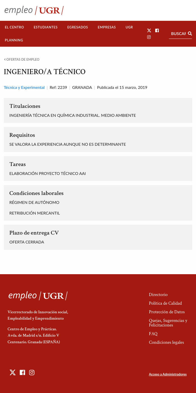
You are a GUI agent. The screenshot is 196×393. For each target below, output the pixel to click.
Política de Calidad (165, 303)
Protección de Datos (167, 312)
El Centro (14, 27)
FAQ (153, 334)
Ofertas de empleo (22, 59)
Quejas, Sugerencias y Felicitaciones (168, 323)
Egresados (77, 27)
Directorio (158, 295)
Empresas (107, 27)
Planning (14, 40)
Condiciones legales (166, 342)
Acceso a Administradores (168, 374)
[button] (149, 30)
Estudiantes (45, 27)
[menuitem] (14, 27)
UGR (129, 27)
